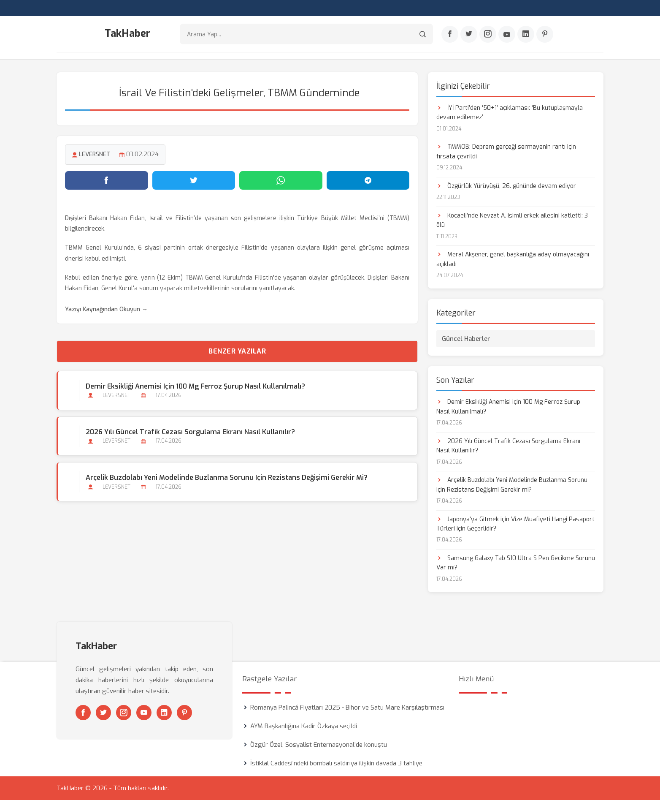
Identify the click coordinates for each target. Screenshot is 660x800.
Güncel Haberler (466, 339)
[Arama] (422, 34)
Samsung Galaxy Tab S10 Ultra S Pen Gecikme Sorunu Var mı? (515, 562)
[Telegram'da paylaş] (368, 180)
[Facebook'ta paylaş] (106, 180)
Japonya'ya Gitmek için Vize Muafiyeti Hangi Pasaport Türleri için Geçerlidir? (515, 524)
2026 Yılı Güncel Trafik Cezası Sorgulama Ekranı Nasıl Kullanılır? (190, 431)
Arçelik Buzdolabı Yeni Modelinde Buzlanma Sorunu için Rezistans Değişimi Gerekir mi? (227, 477)
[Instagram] (487, 34)
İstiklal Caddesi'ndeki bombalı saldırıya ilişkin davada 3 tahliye (336, 763)
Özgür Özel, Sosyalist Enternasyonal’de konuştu (318, 744)
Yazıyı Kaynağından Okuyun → (106, 309)
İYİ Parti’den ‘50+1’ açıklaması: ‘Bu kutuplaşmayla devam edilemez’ (509, 112)
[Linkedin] (525, 34)
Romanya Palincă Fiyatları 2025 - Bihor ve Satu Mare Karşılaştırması (347, 707)
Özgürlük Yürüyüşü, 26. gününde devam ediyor (506, 186)
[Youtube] (506, 34)
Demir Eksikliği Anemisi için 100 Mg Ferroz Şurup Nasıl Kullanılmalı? (195, 386)
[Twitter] (468, 34)
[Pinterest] (544, 34)
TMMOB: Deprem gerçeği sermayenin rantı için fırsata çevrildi (506, 151)
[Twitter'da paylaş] (193, 180)
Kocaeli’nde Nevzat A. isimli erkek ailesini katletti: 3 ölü (512, 220)
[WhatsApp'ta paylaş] (280, 180)
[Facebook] (449, 34)
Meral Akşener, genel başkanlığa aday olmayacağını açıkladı (512, 259)
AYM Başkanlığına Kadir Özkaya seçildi (303, 726)
